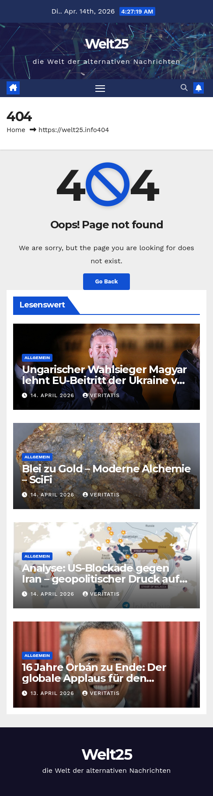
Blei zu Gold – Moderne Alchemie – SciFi (106, 474)
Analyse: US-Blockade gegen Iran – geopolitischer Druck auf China (100, 579)
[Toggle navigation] (100, 88)
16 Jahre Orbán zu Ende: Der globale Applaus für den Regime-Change (94, 678)
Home (16, 130)
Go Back (106, 281)
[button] (184, 88)
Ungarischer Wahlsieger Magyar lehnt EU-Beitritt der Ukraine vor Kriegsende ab (104, 380)
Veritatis (101, 395)
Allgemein (37, 357)
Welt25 (107, 44)
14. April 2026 (54, 395)
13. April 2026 (53, 693)
